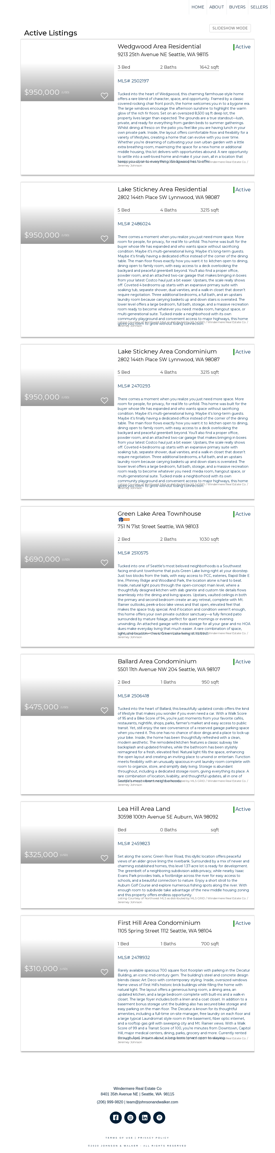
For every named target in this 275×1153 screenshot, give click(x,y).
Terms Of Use (119, 1138)
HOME (198, 7)
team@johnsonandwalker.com (152, 1102)
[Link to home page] (22, 7)
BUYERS (237, 7)
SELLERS (259, 7)
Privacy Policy (153, 1138)
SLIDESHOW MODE (230, 28)
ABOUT (216, 7)
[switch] (104, 93)
